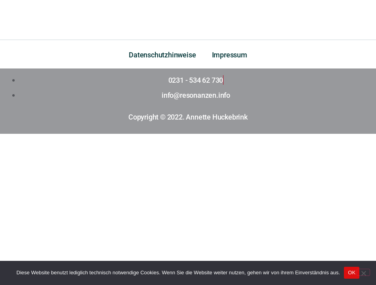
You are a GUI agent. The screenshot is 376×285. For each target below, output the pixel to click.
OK (351, 273)
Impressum (229, 55)
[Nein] (363, 272)
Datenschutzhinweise (162, 55)
